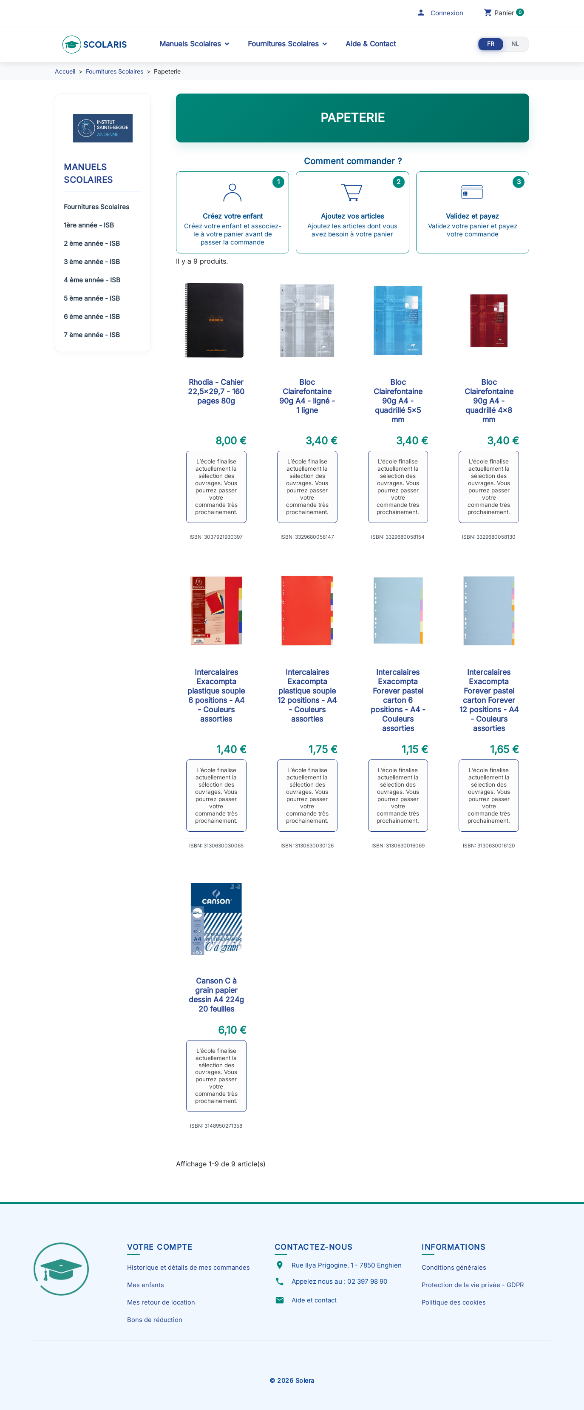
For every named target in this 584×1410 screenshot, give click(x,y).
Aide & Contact (371, 44)
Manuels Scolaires (190, 44)
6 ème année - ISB (92, 317)
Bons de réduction (154, 1320)
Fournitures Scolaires (283, 44)
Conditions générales (454, 1267)
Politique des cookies (454, 1302)
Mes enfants (145, 1285)
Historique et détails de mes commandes (188, 1267)
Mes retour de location (161, 1302)
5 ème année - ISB (92, 298)
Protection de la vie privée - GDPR (473, 1285)
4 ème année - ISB (92, 280)
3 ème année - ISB (92, 262)
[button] (439, 13)
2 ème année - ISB (92, 243)
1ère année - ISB (89, 225)
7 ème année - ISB (92, 335)
